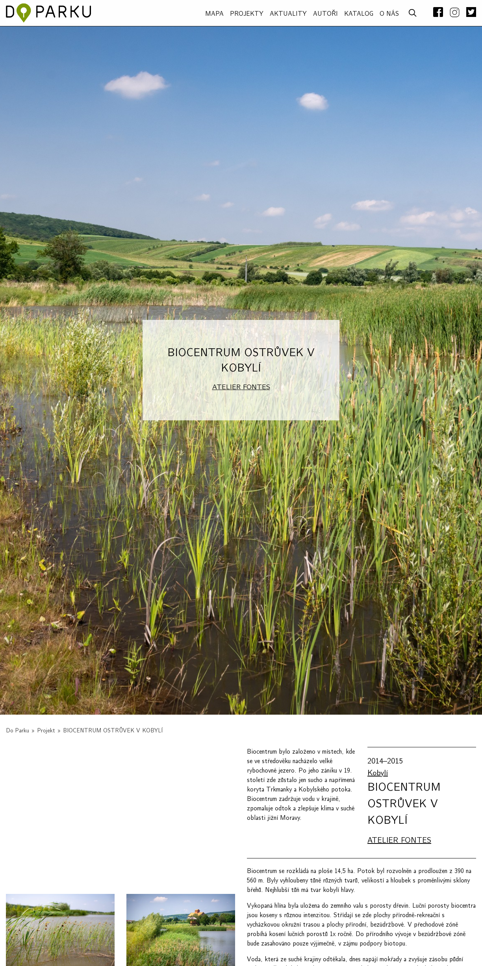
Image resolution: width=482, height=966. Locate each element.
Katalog (358, 13)
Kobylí (377, 772)
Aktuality (288, 13)
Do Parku (17, 730)
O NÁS (389, 13)
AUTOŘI (325, 13)
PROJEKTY (246, 13)
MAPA (214, 13)
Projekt (46, 730)
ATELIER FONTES (241, 387)
